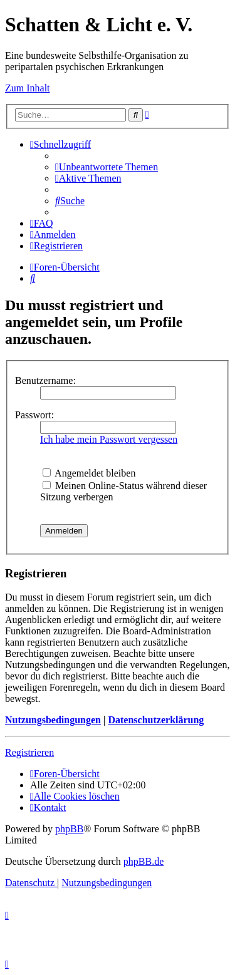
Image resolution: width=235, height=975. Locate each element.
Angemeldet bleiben (89, 473)
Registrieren (29, 752)
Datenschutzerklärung (156, 719)
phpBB (69, 828)
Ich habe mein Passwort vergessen (108, 439)
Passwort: (34, 415)
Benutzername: (45, 380)
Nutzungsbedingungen (53, 719)
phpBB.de (143, 861)
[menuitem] (106, 167)
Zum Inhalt (27, 88)
